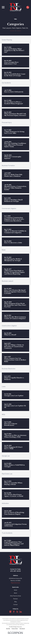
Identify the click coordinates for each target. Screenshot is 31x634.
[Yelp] (17, 612)
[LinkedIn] (21, 612)
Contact (15, 604)
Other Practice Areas (15, 596)
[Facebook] (14, 612)
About (15, 593)
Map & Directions (15, 582)
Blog (15, 601)
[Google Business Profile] (10, 612)
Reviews (15, 598)
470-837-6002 (15, 571)
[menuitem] (8, 628)
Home (15, 590)
